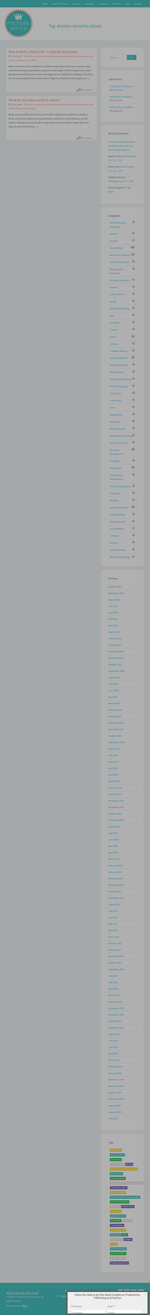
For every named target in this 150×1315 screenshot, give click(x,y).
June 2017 (113, 917)
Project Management (120, 486)
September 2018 (116, 820)
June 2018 (113, 839)
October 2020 (115, 664)
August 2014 (114, 1105)
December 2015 (116, 1008)
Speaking (89, 3)
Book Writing (116, 247)
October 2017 (115, 891)
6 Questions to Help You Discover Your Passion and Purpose (122, 86)
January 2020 (115, 716)
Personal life (115, 1221)
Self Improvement (118, 507)
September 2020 (116, 670)
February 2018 (115, 865)
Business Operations (120, 280)
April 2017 (113, 930)
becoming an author (118, 1188)
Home (45, 3)
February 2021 (115, 638)
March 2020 (114, 703)
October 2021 (115, 586)
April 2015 (113, 1053)
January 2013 (115, 1112)
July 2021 (113, 606)
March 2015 (114, 1060)
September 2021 (116, 593)
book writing (116, 1150)
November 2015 (116, 1014)
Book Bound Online (118, 1249)
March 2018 (114, 858)
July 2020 (113, 683)
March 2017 (114, 936)
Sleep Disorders (118, 521)
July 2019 (113, 755)
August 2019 (114, 748)
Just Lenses (114, 141)
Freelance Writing (118, 350)
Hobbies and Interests (120, 379)
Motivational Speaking (121, 435)
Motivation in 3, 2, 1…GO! (120, 181)
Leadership (115, 400)
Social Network (117, 528)
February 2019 (115, 787)
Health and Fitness (119, 365)
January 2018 (115, 872)
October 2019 (115, 735)
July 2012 (113, 1118)
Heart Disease (116, 372)
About (125, 1297)
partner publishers (118, 1253)
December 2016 (116, 956)
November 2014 (116, 1086)
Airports (114, 240)
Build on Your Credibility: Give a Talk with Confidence (122, 107)
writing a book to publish (25, 60)
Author (124, 1235)
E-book (114, 1244)
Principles (115, 461)
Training (76, 3)
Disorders (115, 322)
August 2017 (114, 904)
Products (116, 3)
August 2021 (114, 599)
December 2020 (116, 651)
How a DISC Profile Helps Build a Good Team (122, 96)
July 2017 (113, 910)
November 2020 (116, 658)
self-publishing (117, 514)
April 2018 (113, 852)
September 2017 (116, 898)
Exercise (114, 343)
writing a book (116, 1174)
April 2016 (113, 988)
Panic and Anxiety (118, 442)
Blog (127, 3)
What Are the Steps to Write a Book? (34, 100)
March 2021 (114, 632)
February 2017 (115, 943)
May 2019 (112, 768)
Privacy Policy (136, 1297)
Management (116, 414)
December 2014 (116, 1079)
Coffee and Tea (117, 294)
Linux (112, 407)
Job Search (115, 393)
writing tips (115, 1207)
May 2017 (112, 923)
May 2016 (112, 982)
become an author (118, 1192)
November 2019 (116, 729)
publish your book (55, 56)
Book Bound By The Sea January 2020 (125, 1197)
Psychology (127, 1221)
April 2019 (113, 774)
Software (114, 535)
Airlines (113, 233)
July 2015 (113, 1040)
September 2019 (116, 742)
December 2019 (116, 722)
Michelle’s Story (60, 3)
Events (113, 336)
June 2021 (113, 612)
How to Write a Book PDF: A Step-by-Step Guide (42, 51)
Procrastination (117, 1225)
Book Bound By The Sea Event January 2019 (127, 1183)
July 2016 (113, 975)
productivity (116, 1160)
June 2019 (113, 761)
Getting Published (118, 358)
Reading (114, 500)
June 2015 (113, 1047)
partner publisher (118, 1258)
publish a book (127, 1207)
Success (114, 542)
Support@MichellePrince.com (76, 1296)
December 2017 (116, 878)
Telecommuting (117, 549)
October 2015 (115, 1021)
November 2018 (116, 807)
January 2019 (115, 794)
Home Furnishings (119, 386)
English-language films (119, 1263)
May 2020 (112, 696)
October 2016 (115, 962)
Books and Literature (120, 254)
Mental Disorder (118, 428)
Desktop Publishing (119, 308)
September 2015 (116, 1027)
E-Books (114, 329)
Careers (113, 287)
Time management (118, 1230)
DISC (112, 315)
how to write (116, 1211)
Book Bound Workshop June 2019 (124, 1169)
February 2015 (115, 1066)
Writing (129, 1164)
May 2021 (112, 619)
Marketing (115, 421)
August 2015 (114, 1034)
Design (113, 301)
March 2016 (114, 995)
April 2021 (113, 625)
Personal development (119, 1202)
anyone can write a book (37, 56)
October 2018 (115, 813)
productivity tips (117, 1164)
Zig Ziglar (128, 1239)
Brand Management (119, 262)
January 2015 (115, 1073)
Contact (138, 3)
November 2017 (116, 884)
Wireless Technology (120, 557)
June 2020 (113, 690)
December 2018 (116, 800)
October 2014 (115, 1092)
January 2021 (115, 644)
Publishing (115, 493)
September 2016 (116, 969)
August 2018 (114, 826)
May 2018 (112, 846)
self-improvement (118, 1178)
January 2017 (115, 949)
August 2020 (114, 677)
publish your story (118, 1216)
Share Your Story (71, 56)
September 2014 (116, 1098)
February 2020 (115, 709)
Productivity (116, 468)
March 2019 (114, 781)
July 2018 (113, 833)
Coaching (103, 3)
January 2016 (115, 1001)
